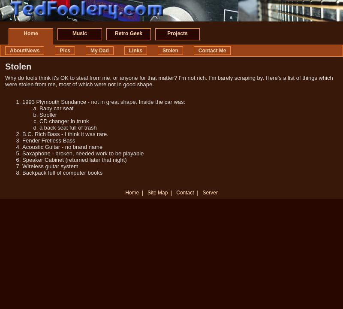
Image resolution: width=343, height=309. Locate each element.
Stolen (170, 51)
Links (135, 51)
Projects (177, 33)
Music (79, 33)
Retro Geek (128, 33)
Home (31, 33)
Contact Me (212, 51)
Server (209, 193)
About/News (24, 51)
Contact (185, 193)
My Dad (99, 51)
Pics (65, 51)
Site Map (157, 193)
